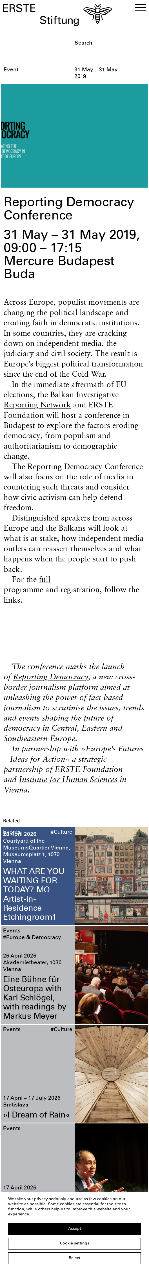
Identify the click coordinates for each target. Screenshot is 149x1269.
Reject (74, 1258)
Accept (74, 1229)
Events (12, 832)
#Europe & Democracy (32, 938)
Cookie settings (74, 1244)
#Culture (61, 832)
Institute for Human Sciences (68, 779)
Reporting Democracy (64, 466)
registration (80, 589)
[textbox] (110, 43)
